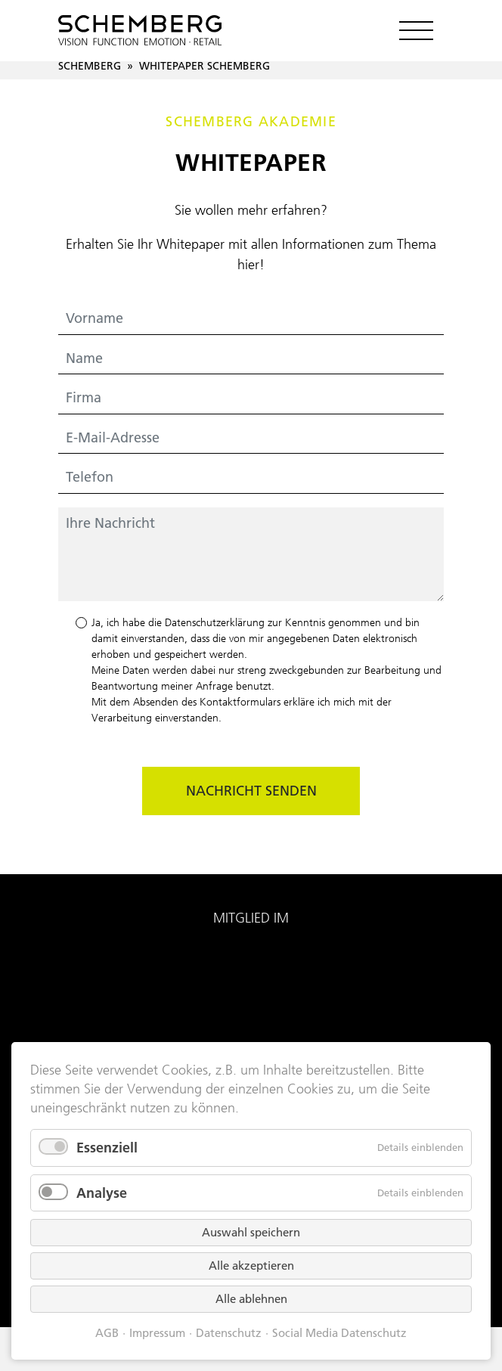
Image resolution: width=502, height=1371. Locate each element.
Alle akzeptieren (251, 1265)
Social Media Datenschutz (339, 1333)
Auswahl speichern (251, 1232)
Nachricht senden (251, 790)
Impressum (157, 1333)
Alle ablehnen (251, 1299)
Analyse (101, 1193)
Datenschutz (229, 1333)
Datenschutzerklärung (215, 622)
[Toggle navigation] (416, 30)
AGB (107, 1333)
